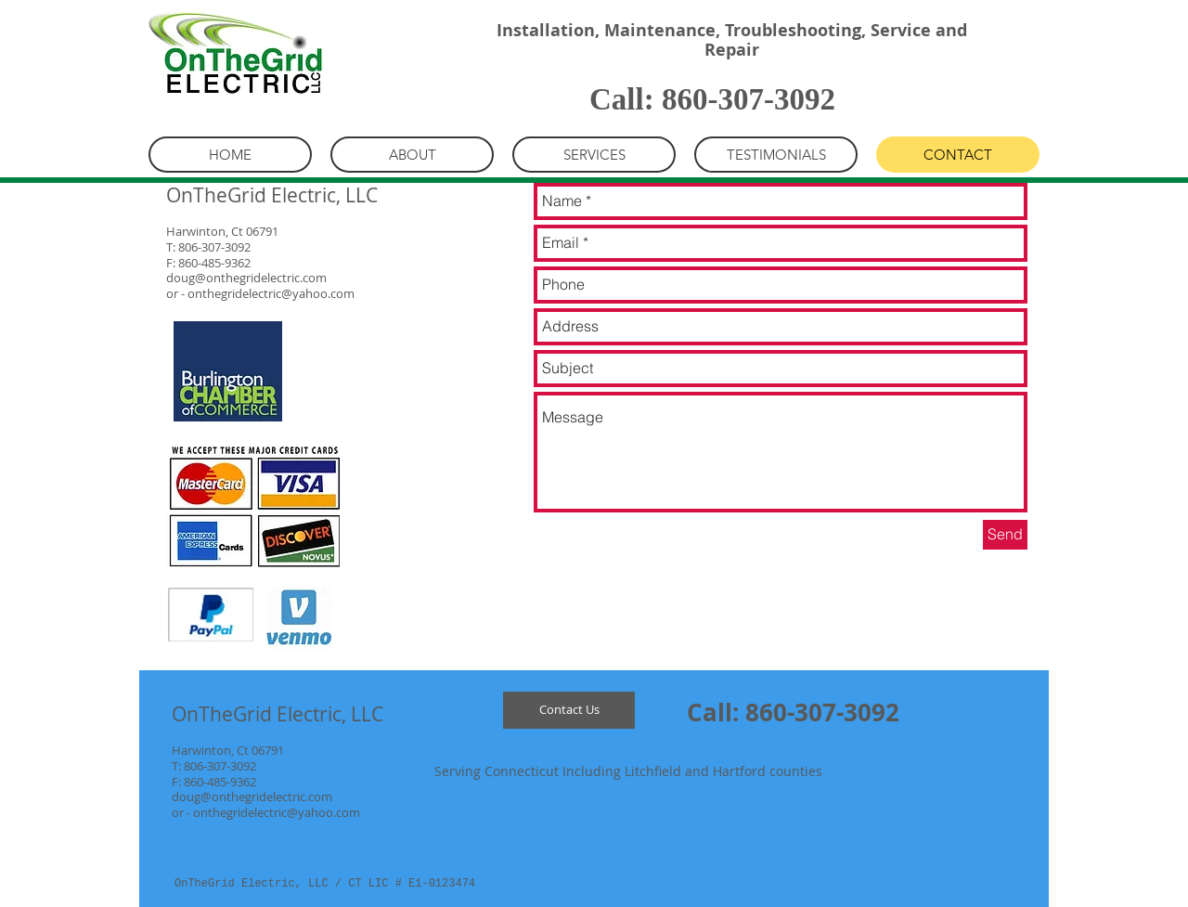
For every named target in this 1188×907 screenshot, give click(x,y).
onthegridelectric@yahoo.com (271, 293)
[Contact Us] (569, 710)
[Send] (1005, 535)
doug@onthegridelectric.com (246, 277)
